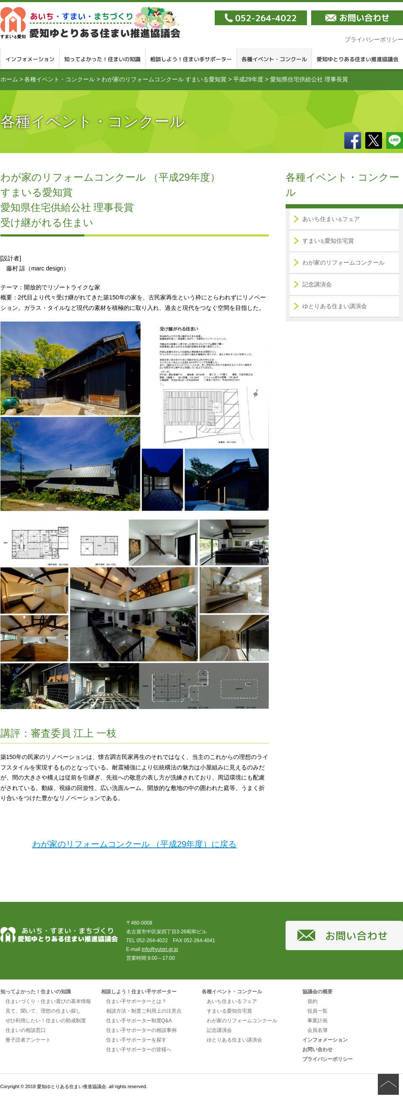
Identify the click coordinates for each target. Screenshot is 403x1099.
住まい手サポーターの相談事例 (141, 1030)
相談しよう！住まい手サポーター (191, 58)
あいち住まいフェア (331, 219)
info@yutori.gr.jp (160, 949)
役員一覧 (317, 1011)
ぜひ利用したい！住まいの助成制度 (45, 1021)
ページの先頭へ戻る (388, 1084)
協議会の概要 (317, 992)
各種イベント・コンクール (274, 58)
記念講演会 (317, 284)
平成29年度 (248, 79)
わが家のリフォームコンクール (343, 262)
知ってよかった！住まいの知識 (103, 58)
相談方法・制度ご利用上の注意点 (144, 1011)
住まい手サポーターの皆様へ (139, 1049)
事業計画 (317, 1021)
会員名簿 (317, 1030)
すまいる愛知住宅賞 (229, 1011)
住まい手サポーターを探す (136, 1040)
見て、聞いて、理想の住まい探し (43, 1011)
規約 (312, 1001)
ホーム (9, 79)
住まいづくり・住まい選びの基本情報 (48, 1001)
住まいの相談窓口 (25, 1030)
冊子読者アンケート (28, 1040)
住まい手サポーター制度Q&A (139, 1021)
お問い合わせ (317, 1049)
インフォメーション (30, 58)
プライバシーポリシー (327, 1059)
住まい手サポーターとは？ (136, 1001)
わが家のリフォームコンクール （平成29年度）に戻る (134, 844)
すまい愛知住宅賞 (328, 240)
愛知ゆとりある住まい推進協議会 (90, 23)
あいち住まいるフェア (232, 1001)
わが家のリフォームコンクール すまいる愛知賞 (163, 79)
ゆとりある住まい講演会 (334, 306)
